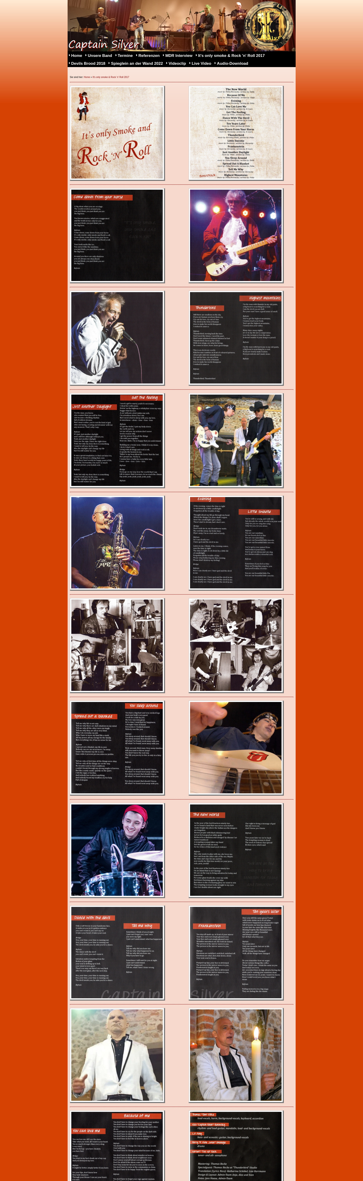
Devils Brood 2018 (88, 63)
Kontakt (150, 1170)
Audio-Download (232, 63)
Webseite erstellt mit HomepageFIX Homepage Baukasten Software (195, 1176)
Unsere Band (100, 55)
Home (76, 55)
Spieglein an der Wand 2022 (137, 63)
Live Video (201, 63)
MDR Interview (178, 55)
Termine (125, 55)
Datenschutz (120, 1170)
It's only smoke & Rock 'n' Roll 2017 (231, 55)
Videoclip (177, 63)
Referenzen (149, 55)
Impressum (87, 1170)
